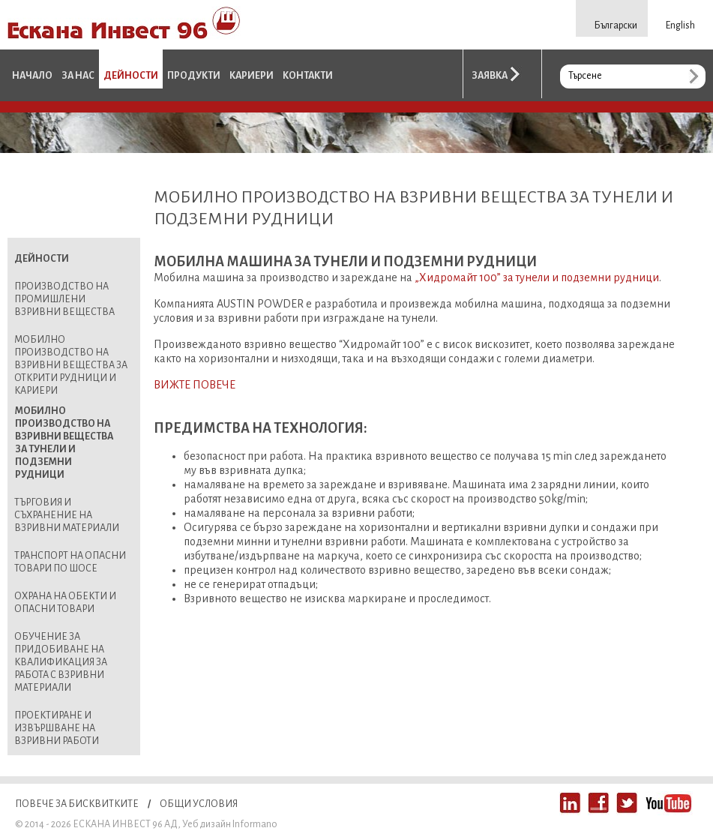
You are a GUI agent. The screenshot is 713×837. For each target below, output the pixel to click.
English (680, 25)
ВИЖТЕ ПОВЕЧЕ (194, 385)
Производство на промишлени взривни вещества (64, 299)
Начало (32, 75)
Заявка (490, 75)
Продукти (193, 75)
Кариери (251, 75)
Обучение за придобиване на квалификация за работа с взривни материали (60, 662)
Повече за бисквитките (77, 804)
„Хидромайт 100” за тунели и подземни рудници (537, 278)
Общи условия (199, 804)
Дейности (130, 75)
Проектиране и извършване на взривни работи (56, 728)
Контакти (308, 75)
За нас (77, 75)
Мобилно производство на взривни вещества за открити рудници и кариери (70, 365)
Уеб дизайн (206, 824)
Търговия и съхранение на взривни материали (66, 515)
